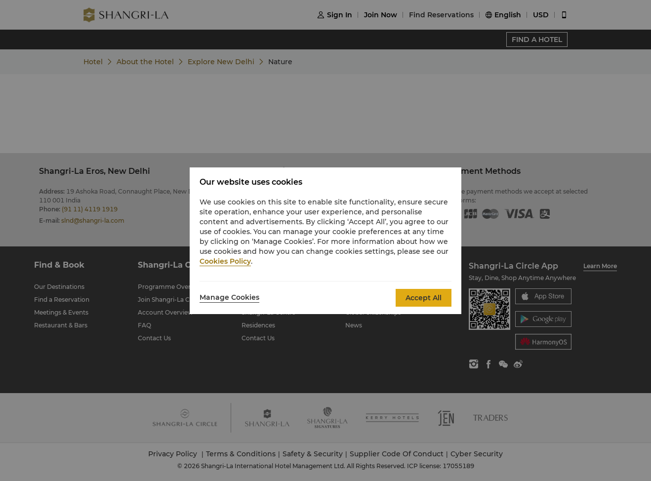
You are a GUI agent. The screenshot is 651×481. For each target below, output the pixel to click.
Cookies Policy (225, 261)
